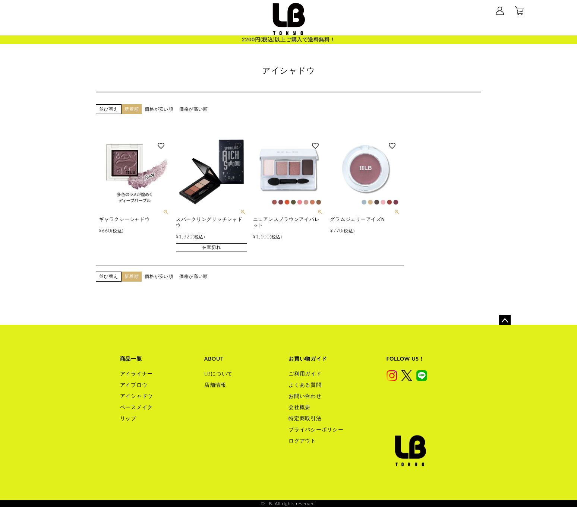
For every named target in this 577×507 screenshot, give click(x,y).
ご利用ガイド (305, 373)
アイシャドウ (136, 396)
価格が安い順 (159, 109)
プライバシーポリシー (316, 429)
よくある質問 (305, 384)
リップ (128, 418)
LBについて (218, 373)
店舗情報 (215, 384)
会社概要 (299, 407)
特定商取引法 (305, 418)
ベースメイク (136, 407)
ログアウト (302, 440)
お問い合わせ (305, 396)
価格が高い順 (193, 109)
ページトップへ (505, 321)
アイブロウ (134, 384)
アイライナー (136, 373)
